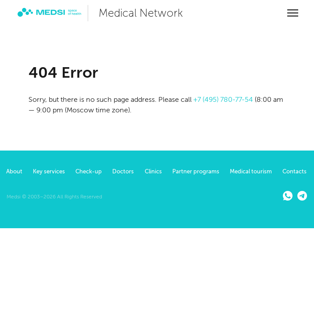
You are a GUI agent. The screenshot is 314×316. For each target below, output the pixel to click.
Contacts (294, 171)
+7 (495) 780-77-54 (223, 99)
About (14, 171)
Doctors (123, 171)
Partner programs (195, 171)
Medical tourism (251, 171)
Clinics (153, 171)
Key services (49, 171)
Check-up (88, 171)
